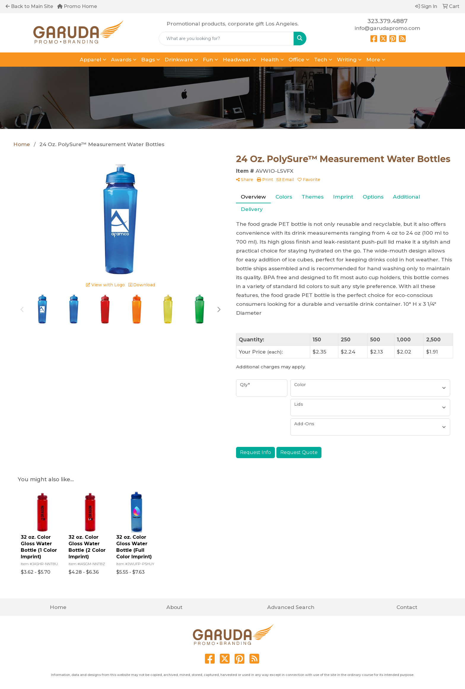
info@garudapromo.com (387, 28)
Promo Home (77, 6)
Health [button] (270, 59)
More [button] (373, 59)
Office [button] (296, 59)
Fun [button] (208, 59)
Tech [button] (320, 59)
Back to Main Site (29, 6)
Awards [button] (121, 59)
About (174, 607)
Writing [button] (346, 59)
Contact (406, 607)
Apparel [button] (90, 59)
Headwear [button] (237, 59)
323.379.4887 (387, 21)
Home (58, 607)
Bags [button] (148, 59)
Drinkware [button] (179, 59)
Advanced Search (290, 607)
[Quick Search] (226, 38)
